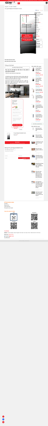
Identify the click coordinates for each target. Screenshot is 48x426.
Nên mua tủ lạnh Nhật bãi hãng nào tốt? (39, 129)
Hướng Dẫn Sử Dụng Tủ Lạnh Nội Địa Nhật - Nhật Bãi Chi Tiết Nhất (39, 165)
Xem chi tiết (38, 76)
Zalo (14, 212)
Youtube (13, 221)
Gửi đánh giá (24, 158)
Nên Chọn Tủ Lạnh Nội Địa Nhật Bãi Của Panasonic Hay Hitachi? (39, 194)
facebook (34, 212)
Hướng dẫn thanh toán (11, 61)
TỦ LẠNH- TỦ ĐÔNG (12, 6)
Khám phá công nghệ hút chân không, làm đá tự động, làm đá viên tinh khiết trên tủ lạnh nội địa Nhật (39, 174)
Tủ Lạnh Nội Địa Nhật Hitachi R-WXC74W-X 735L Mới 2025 (39, 80)
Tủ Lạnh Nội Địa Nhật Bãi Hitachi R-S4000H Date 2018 (39, 115)
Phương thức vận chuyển (8, 207)
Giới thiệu (6, 203)
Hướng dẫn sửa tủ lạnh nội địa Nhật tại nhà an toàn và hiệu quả (39, 157)
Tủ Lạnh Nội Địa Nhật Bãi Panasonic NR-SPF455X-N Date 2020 (39, 107)
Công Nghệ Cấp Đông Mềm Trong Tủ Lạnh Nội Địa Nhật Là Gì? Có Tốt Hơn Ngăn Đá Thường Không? (39, 184)
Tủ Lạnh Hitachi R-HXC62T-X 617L (13, 8)
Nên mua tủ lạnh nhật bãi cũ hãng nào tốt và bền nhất (39, 136)
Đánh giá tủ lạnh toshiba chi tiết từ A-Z (39, 149)
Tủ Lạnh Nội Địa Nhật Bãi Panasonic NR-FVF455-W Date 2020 (39, 97)
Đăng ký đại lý (6, 205)
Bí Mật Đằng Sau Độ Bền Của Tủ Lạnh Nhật (39, 143)
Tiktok (34, 221)
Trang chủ (6, 6)
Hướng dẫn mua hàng (10, 59)
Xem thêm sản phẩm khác (37, 123)
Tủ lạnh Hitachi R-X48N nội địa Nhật (39, 90)
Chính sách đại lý (7, 206)
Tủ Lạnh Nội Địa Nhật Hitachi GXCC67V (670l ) (39, 69)
